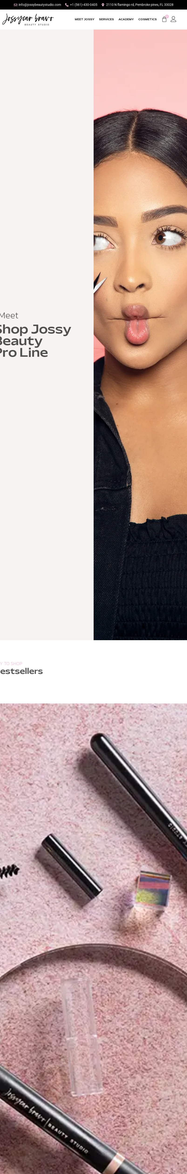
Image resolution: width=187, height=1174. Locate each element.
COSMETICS (147, 19)
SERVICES (106, 19)
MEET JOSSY (84, 19)
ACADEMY (126, 19)
